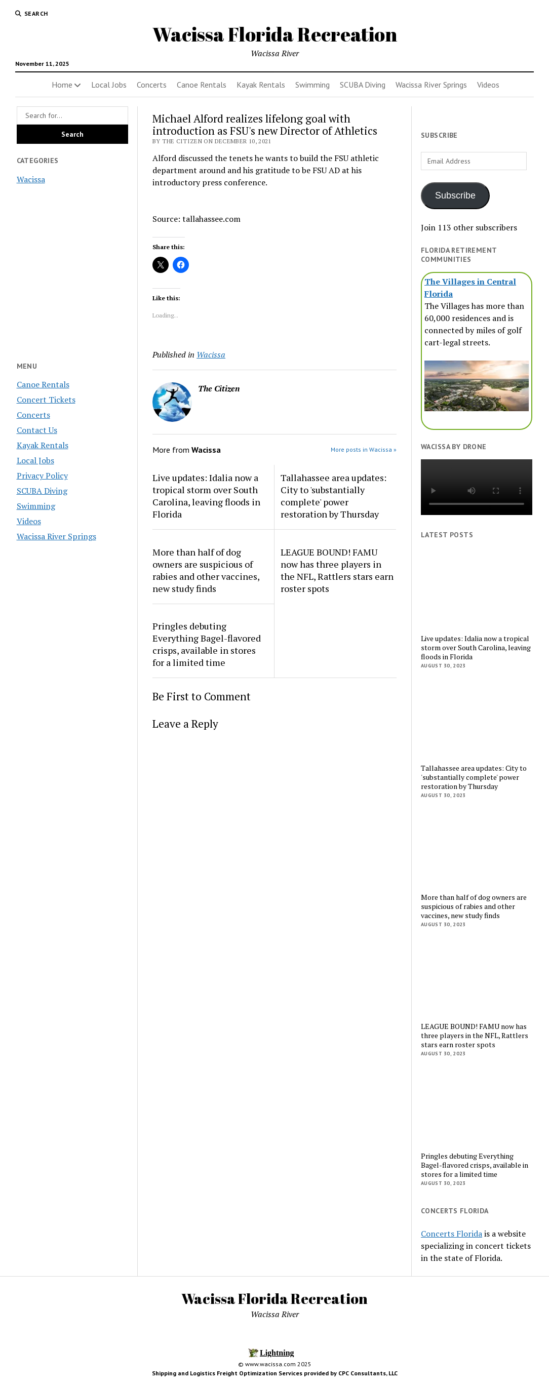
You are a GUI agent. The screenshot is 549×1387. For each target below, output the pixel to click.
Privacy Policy (42, 475)
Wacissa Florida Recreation (274, 34)
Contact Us (37, 429)
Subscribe (455, 195)
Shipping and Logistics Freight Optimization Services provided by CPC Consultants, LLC (275, 1373)
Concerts (152, 85)
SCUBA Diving (362, 85)
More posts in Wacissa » (364, 449)
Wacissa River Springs (431, 85)
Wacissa (31, 179)
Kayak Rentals (261, 85)
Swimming (312, 85)
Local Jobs (109, 85)
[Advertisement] (72, 710)
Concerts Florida (451, 1233)
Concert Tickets (46, 399)
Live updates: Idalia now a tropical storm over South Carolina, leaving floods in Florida (206, 495)
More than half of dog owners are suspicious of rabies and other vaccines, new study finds (205, 570)
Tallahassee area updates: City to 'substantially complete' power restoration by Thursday (333, 495)
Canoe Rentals (201, 85)
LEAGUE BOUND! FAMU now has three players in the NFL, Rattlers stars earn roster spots (337, 570)
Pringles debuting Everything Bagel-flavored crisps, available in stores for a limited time (206, 644)
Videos (488, 85)
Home (62, 85)
